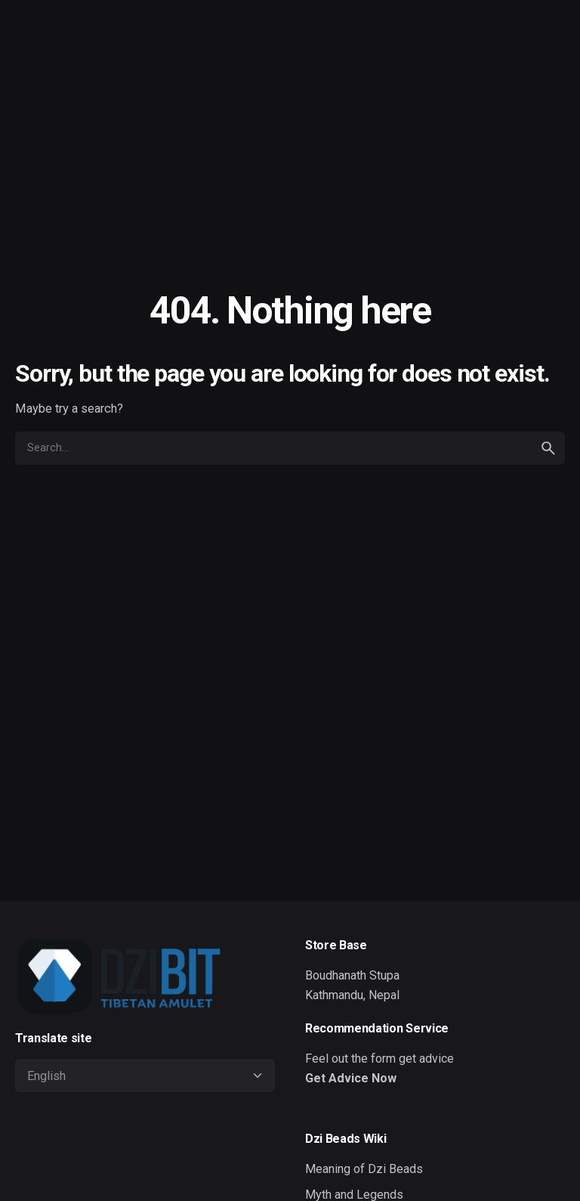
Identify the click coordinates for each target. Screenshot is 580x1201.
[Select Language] (145, 1075)
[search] (548, 448)
